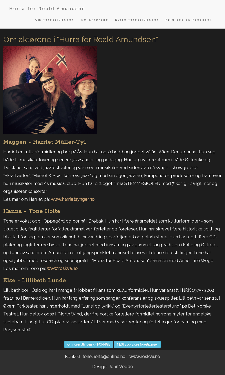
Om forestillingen (54, 19)
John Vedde (121, 366)
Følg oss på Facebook (188, 19)
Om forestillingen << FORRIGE (88, 344)
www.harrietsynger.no (72, 199)
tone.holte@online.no (103, 356)
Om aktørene (95, 19)
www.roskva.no (62, 268)
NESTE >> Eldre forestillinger (137, 344)
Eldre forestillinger (137, 19)
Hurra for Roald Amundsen (47, 8)
